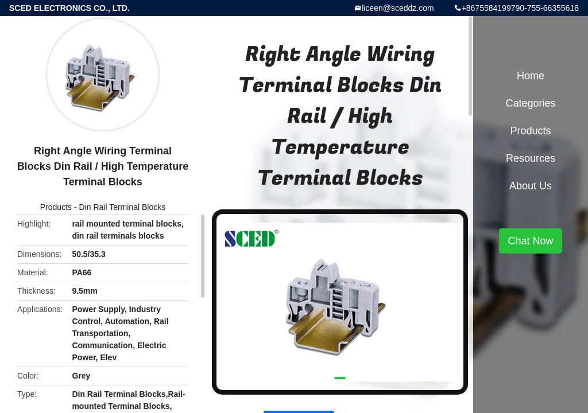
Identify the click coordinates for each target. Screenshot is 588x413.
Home (530, 75)
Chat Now (530, 241)
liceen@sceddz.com (398, 8)
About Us (530, 186)
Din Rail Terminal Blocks (122, 207)
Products (56, 207)
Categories (530, 103)
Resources (530, 158)
